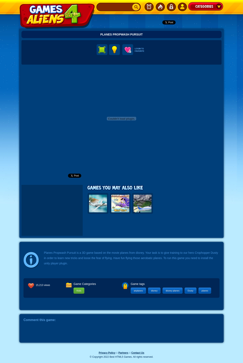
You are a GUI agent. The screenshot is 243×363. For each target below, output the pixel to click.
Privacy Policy (107, 352)
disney (154, 290)
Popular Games (160, 7)
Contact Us (137, 352)
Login (171, 7)
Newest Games (149, 7)
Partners (123, 352)
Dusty (190, 290)
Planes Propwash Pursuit (121, 34)
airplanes (138, 290)
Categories (205, 6)
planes (205, 290)
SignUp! (182, 7)
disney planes (172, 290)
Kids (79, 290)
